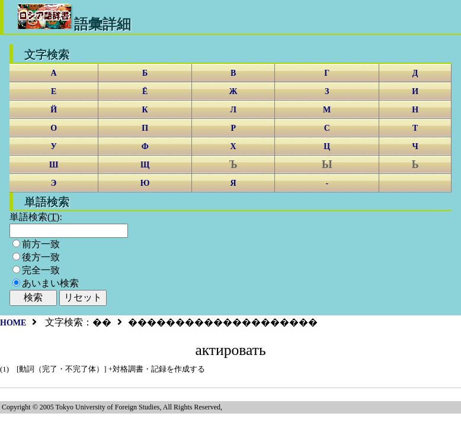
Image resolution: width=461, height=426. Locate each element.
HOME (13, 322)
